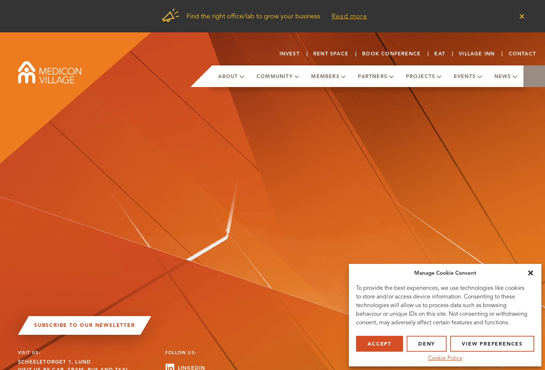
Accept (380, 344)
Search (534, 76)
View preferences (492, 344)
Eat (439, 54)
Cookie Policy (445, 358)
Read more (349, 16)
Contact (522, 54)
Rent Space (330, 54)
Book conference (391, 54)
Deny (426, 344)
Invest (290, 54)
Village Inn (477, 54)
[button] (530, 273)
